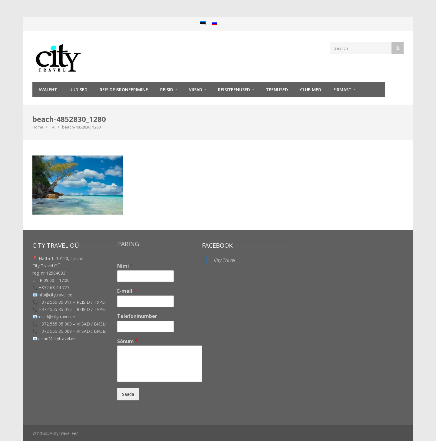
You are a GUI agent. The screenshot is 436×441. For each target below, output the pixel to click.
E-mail (126, 291)
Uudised (78, 89)
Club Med (310, 89)
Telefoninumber (137, 316)
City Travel (224, 260)
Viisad (195, 89)
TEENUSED (277, 89)
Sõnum (127, 341)
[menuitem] (203, 23)
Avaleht (47, 89)
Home (37, 127)
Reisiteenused (234, 89)
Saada (128, 394)
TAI (52, 127)
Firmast (342, 89)
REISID (166, 89)
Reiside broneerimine (124, 89)
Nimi (125, 266)
